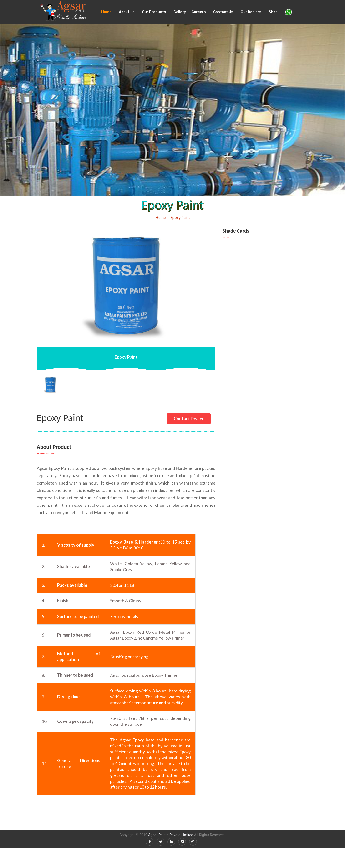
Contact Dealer (189, 418)
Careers (199, 12)
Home (106, 12)
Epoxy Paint (180, 217)
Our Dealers (251, 12)
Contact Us (223, 12)
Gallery (179, 12)
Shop (273, 12)
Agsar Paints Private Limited (170, 835)
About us (127, 12)
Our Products (154, 12)
